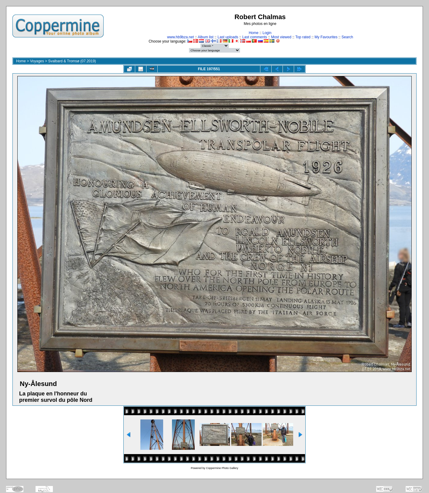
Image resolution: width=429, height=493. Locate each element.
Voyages (37, 61)
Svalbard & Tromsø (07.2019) (72, 61)
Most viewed (281, 37)
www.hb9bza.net (180, 37)
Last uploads (228, 37)
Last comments (254, 37)
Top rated (303, 37)
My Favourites (325, 37)
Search (347, 37)
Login (267, 33)
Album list (206, 37)
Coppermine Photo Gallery (222, 468)
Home (254, 33)
